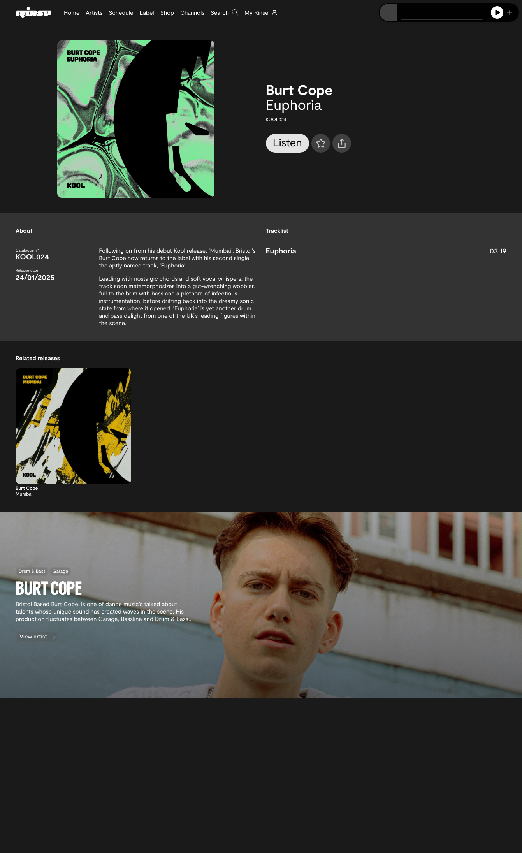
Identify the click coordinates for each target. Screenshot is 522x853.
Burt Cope (299, 89)
